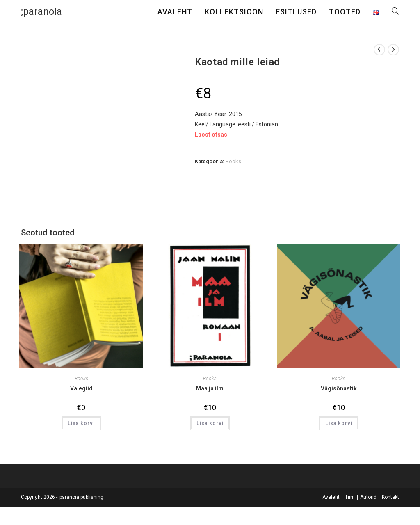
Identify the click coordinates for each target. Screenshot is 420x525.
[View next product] (393, 49)
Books (233, 161)
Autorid (368, 497)
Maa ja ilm (210, 388)
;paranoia (41, 11)
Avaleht (331, 497)
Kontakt (390, 497)
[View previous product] (379, 49)
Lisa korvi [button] (81, 423)
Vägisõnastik (339, 388)
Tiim (350, 497)
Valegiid (81, 388)
